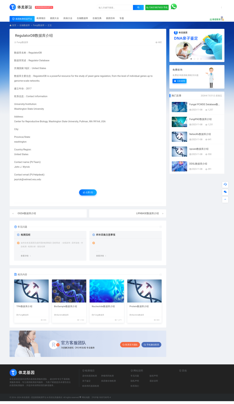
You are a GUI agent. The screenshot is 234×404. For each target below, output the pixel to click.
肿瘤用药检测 (107, 376)
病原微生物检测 (108, 381)
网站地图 (84, 397)
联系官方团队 (130, 344)
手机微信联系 (151, 344)
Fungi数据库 (38, 25)
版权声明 (154, 376)
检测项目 (41, 18)
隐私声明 (135, 381)
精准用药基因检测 (90, 386)
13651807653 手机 (157, 7)
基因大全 (54, 18)
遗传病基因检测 (89, 376)
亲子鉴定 (86, 381)
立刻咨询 (179, 81)
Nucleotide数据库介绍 (103, 306)
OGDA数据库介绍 (27, 213)
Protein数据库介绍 (139, 306)
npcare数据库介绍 (199, 149)
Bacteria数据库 (61, 315)
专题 (121, 18)
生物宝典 (97, 18)
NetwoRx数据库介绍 (200, 134)
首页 (14, 25)
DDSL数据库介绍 (198, 163)
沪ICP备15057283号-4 (101, 397)
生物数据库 (82, 18)
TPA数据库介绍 (24, 306)
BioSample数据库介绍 (65, 306)
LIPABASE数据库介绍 (147, 213)
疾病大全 (67, 18)
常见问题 (135, 376)
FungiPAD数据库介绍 (200, 119)
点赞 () (88, 192)
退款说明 (154, 381)
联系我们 (135, 386)
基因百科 (110, 18)
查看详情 (25, 256)
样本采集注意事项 (105, 234)
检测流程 (25, 234)
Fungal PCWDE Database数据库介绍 (205, 104)
